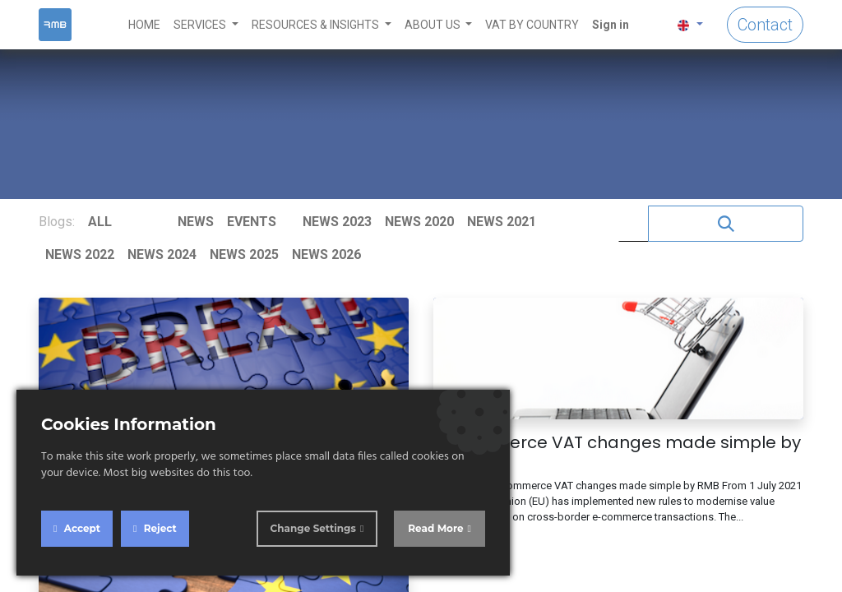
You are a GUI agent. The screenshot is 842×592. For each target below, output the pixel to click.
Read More (435, 528)
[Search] (725, 224)
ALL (100, 221)
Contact (765, 25)
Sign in (610, 24)
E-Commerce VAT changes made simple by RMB (617, 452)
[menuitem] (144, 25)
